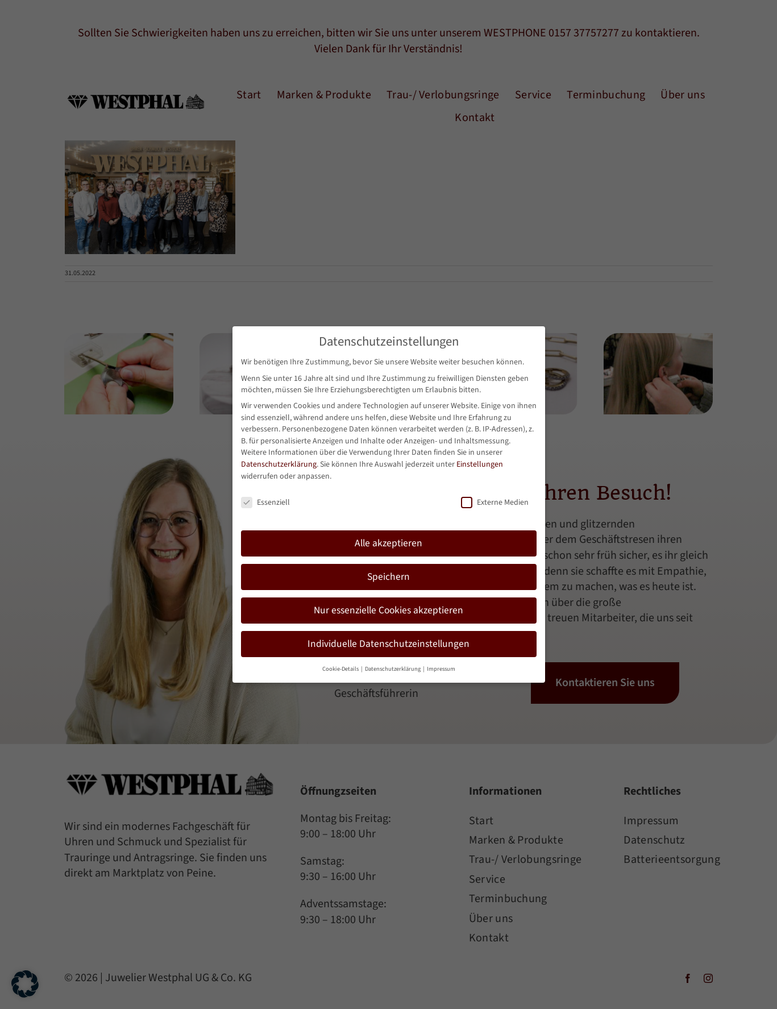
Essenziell (265, 499)
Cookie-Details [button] (341, 665)
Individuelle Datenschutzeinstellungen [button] (388, 640)
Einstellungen (479, 460)
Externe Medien (495, 499)
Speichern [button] (388, 573)
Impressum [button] (441, 665)
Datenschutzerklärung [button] (393, 665)
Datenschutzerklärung (279, 460)
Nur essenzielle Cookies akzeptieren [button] (388, 606)
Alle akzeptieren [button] (388, 540)
